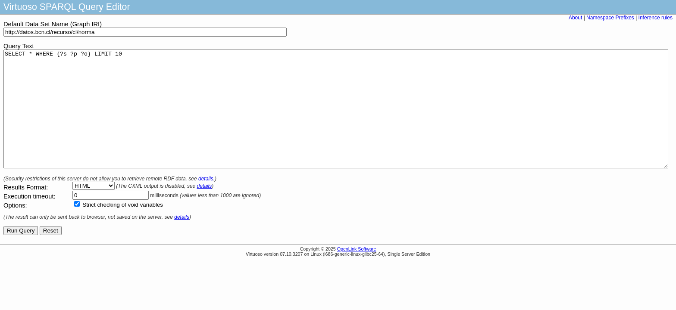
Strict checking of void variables (122, 228)
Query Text (18, 46)
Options (14, 228)
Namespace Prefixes (610, 18)
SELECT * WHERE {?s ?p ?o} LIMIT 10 (335, 121)
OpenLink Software (356, 272)
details (205, 202)
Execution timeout (28, 219)
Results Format (24, 210)
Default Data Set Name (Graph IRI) (52, 24)
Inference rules (655, 18)
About (575, 18)
